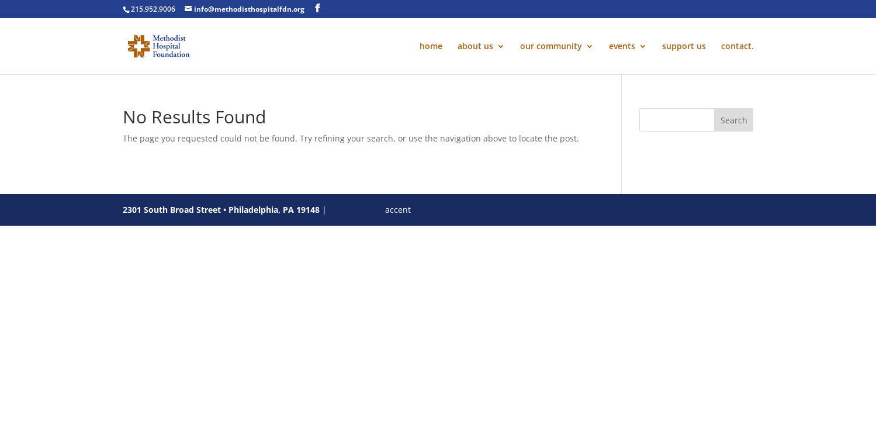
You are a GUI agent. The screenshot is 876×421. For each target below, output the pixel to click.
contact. (737, 46)
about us (475, 46)
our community (551, 46)
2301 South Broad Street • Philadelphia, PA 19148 (221, 209)
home (431, 46)
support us (684, 46)
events (622, 46)
